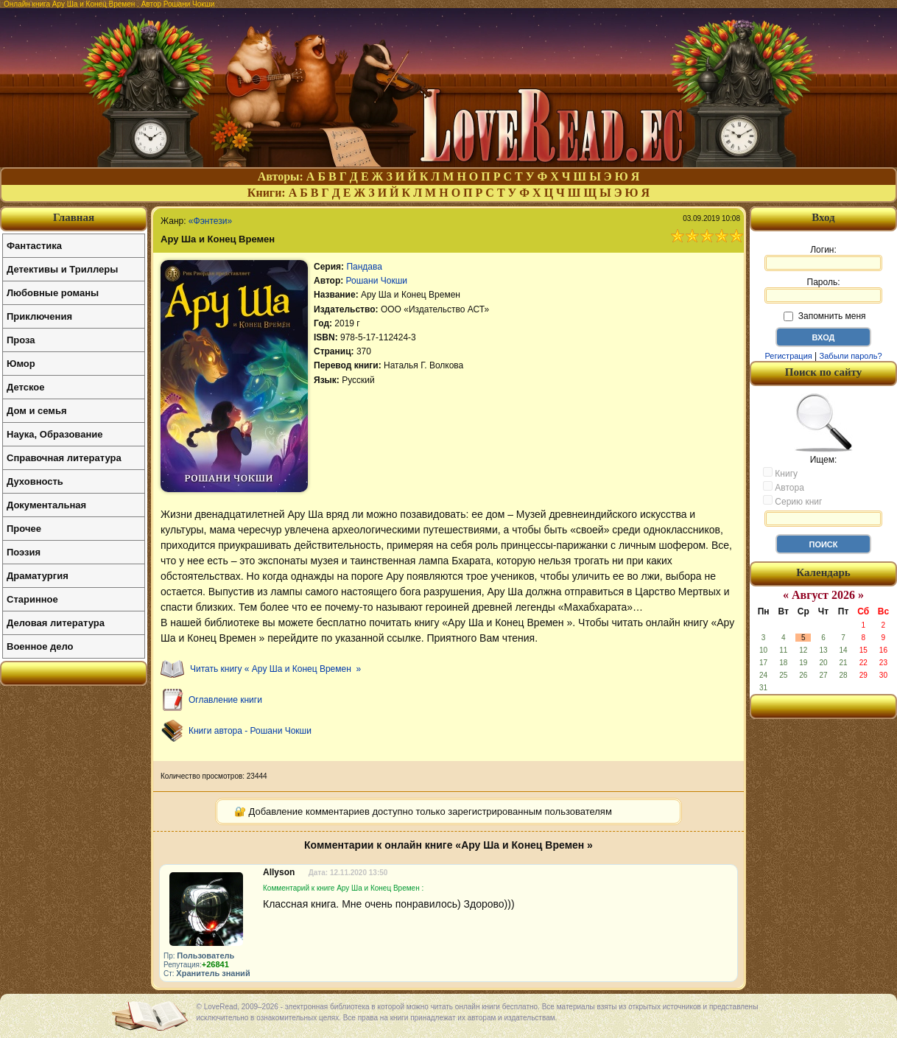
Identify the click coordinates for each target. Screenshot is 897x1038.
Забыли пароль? (851, 355)
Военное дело (40, 646)
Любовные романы (53, 292)
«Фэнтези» (210, 221)
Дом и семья (37, 410)
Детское (25, 387)
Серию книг (792, 501)
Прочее (24, 528)
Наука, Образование (54, 434)
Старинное (32, 599)
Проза (21, 340)
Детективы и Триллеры (62, 269)
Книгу (780, 473)
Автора (783, 487)
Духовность (35, 481)
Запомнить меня (824, 316)
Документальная (46, 505)
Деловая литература (56, 622)
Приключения (39, 316)
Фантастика (34, 245)
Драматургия (37, 575)
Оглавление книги (225, 700)
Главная (73, 217)
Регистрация (788, 355)
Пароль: (823, 290)
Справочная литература (64, 457)
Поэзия (24, 552)
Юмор (21, 363)
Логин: (823, 258)
